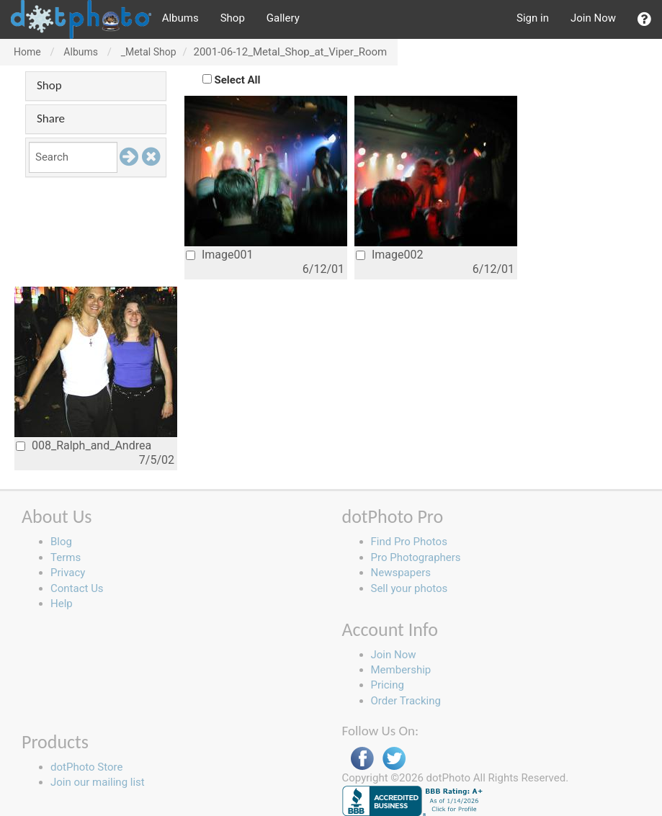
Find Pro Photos (409, 541)
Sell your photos (409, 588)
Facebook (362, 759)
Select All (238, 79)
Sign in (532, 18)
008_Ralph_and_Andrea (83, 445)
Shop (232, 18)
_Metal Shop (148, 52)
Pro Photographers (416, 557)
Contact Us (77, 588)
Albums (180, 18)
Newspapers (401, 572)
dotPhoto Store (86, 767)
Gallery (283, 18)
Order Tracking (406, 700)
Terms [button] (65, 557)
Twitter (394, 759)
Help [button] (61, 603)
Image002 (390, 254)
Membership (401, 669)
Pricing (387, 684)
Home (27, 52)
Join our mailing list (97, 782)
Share (51, 118)
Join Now (593, 18)
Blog (61, 541)
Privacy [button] (67, 572)
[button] (644, 19)
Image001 (220, 254)
